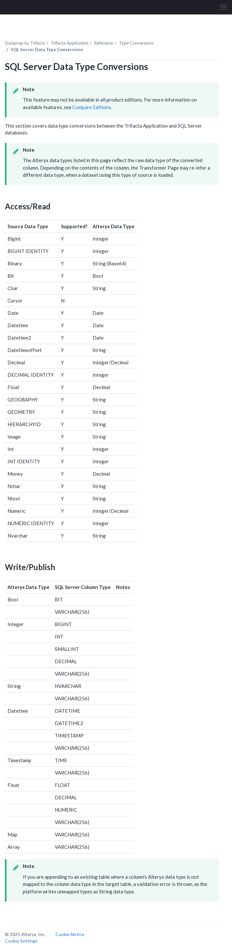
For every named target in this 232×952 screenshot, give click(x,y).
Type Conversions (136, 43)
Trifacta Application (69, 43)
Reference (103, 43)
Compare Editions (91, 107)
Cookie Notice (69, 934)
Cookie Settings (21, 941)
